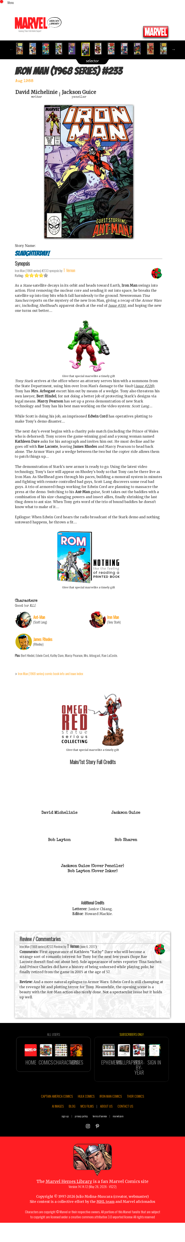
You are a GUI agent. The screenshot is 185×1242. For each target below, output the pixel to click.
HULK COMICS (86, 1115)
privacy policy (81, 1135)
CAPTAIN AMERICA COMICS (57, 1115)
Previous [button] (11, 49)
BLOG (72, 1125)
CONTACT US (125, 1125)
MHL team (105, 1221)
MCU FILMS (87, 1125)
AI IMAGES (58, 1125)
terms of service (100, 1135)
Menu (11, 2)
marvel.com (118, 1135)
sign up (65, 1135)
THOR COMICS (135, 1115)
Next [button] (173, 49)
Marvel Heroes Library (68, 1200)
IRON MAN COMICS (111, 1115)
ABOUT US (106, 1125)
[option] (21, 48)
